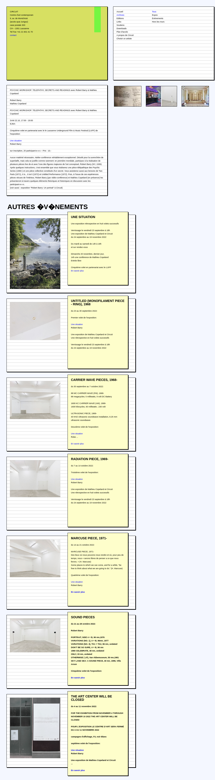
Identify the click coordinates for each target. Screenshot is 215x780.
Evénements (157, 18)
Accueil (119, 12)
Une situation (16, 141)
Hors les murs (158, 22)
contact (13, 35)
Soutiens (120, 25)
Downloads (121, 28)
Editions (120, 18)
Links (118, 22)
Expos (155, 15)
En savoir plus (77, 271)
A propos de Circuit (125, 35)
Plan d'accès (122, 32)
